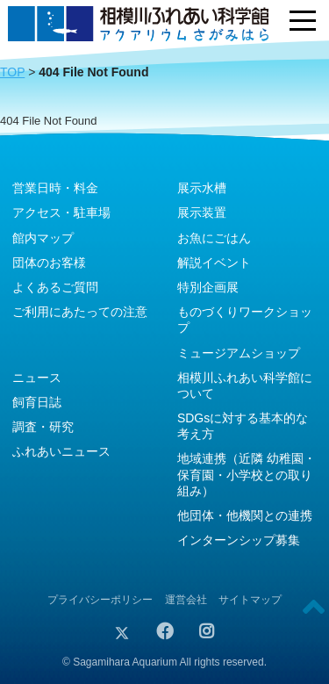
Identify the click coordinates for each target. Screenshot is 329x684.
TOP (12, 72)
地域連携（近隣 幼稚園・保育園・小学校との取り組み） (246, 474)
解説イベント (214, 263)
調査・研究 (43, 427)
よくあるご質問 (55, 287)
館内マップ (43, 238)
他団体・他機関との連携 (244, 515)
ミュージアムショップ (238, 353)
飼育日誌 (36, 402)
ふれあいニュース (61, 451)
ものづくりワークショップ (244, 320)
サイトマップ (250, 600)
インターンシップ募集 (238, 540)
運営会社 (186, 600)
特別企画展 (208, 287)
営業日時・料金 (55, 188)
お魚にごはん (214, 238)
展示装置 (201, 212)
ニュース (36, 378)
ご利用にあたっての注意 (79, 312)
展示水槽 (201, 188)
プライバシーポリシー (100, 600)
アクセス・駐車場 (61, 212)
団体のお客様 (49, 263)
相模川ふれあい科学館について (244, 385)
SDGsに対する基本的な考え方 (242, 426)
